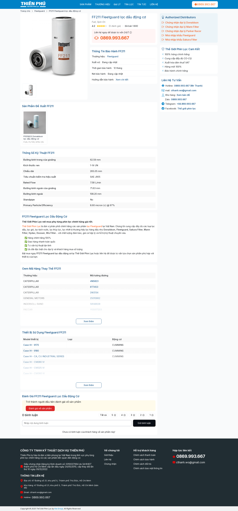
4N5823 (94, 281)
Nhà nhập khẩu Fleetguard (178, 35)
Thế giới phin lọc (186, 108)
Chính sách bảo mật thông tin (147, 468)
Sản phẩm (85, 4)
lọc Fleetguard (94, 226)
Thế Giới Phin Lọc (31, 226)
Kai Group (58, 508)
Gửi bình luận (144, 423)
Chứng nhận (110, 464)
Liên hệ (154, 4)
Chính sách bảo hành (143, 459)
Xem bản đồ (183, 95)
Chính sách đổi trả (142, 464)
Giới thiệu (108, 455)
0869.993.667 (204, 4)
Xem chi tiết (122, 79)
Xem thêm (89, 321)
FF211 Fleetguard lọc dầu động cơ (65, 11)
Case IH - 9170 (31, 344)
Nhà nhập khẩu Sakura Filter (179, 39)
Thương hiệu (102, 4)
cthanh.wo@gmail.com (183, 90)
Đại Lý (117, 4)
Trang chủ (25, 11)
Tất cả (103, 415)
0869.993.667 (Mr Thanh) (188, 86)
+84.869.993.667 (186, 104)
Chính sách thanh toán (144, 455)
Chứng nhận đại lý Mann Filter (180, 27)
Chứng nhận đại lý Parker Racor (181, 31)
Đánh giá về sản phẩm (40, 408)
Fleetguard (39, 11)
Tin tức (141, 4)
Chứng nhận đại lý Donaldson (180, 22)
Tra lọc (129, 4)
